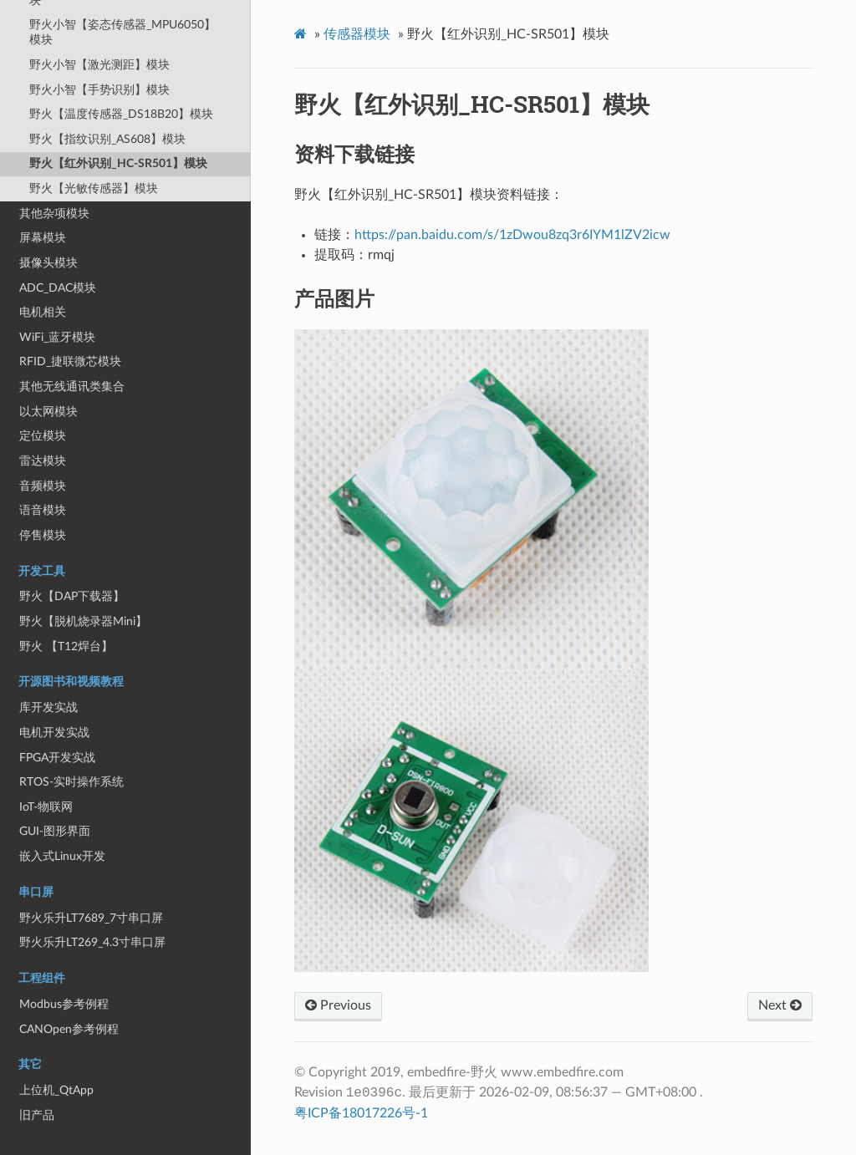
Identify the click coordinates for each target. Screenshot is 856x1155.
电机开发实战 (54, 732)
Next (780, 1005)
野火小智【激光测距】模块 (99, 65)
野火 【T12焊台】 (66, 646)
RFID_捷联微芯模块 (70, 361)
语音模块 (42, 510)
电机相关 (42, 312)
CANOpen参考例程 (69, 1029)
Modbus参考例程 (64, 1004)
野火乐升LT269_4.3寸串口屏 (92, 942)
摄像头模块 (48, 263)
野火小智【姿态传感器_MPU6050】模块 (122, 32)
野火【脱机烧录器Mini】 (83, 621)
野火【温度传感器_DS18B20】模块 (121, 114)
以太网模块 (48, 411)
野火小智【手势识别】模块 (99, 90)
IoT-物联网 (46, 807)
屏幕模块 (42, 238)
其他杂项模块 (54, 213)
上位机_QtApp (56, 1090)
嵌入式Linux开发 (62, 856)
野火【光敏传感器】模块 (93, 188)
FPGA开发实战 (57, 757)
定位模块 (42, 436)
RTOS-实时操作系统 (71, 782)
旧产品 (36, 1115)
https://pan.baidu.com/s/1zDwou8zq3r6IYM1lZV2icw (512, 235)
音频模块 (42, 486)
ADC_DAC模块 (57, 288)
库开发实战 (48, 707)
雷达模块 (42, 461)
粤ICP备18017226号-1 (361, 1113)
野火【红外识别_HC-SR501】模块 (118, 163)
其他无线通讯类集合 (72, 386)
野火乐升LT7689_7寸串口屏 (91, 918)
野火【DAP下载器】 (72, 596)
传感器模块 (357, 34)
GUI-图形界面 (54, 831)
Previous (338, 1005)
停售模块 (42, 535)
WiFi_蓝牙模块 (57, 337)
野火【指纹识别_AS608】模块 (107, 139)
